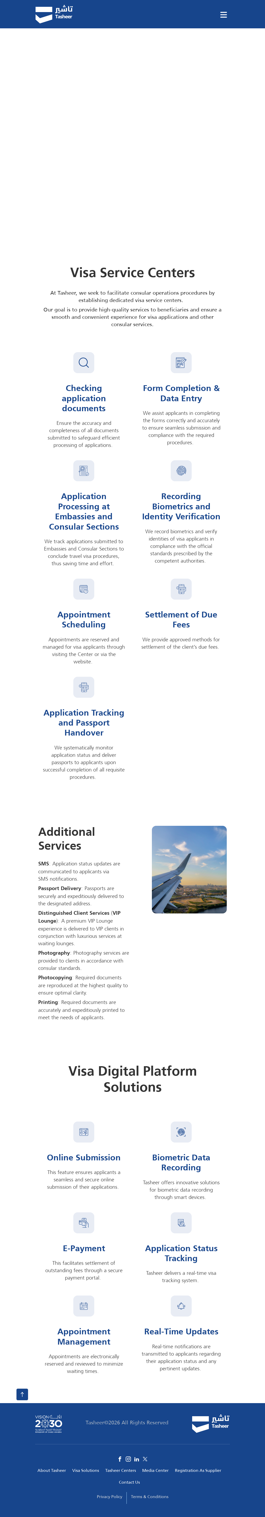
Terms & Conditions (149, 1496)
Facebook (120, 1459)
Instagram (128, 1459)
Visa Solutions (85, 1470)
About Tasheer (51, 1470)
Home (41, 40)
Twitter (145, 1459)
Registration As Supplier (198, 1470)
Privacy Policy (109, 1496)
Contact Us (129, 1482)
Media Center (155, 1470)
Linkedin (136, 1459)
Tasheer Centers (120, 1470)
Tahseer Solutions (74, 40)
